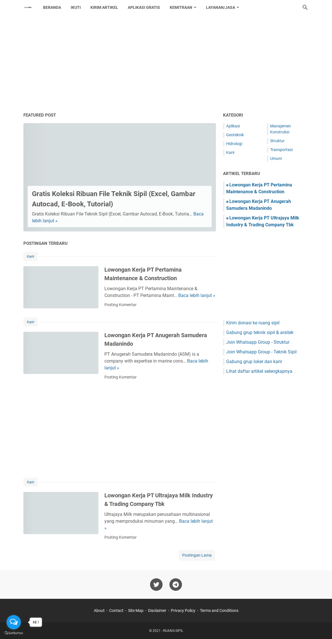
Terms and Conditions (219, 610)
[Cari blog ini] (305, 7)
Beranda (52, 7)
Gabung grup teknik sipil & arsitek (259, 332)
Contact (116, 610)
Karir (30, 256)
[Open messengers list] (14, 622)
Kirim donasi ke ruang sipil (253, 322)
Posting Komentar (120, 304)
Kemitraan (181, 7)
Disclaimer (157, 610)
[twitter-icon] (156, 584)
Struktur (277, 141)
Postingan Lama (197, 555)
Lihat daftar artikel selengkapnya (259, 371)
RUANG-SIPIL (173, 631)
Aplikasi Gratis (144, 7)
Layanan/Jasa (220, 7)
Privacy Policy (183, 610)
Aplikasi (233, 126)
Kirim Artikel (104, 7)
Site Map (135, 610)
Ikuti (76, 7)
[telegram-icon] (175, 584)
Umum (276, 158)
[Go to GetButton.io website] (14, 633)
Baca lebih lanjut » (196, 295)
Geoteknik (235, 135)
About (99, 610)
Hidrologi (234, 143)
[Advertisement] (166, 63)
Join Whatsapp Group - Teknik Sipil (261, 352)
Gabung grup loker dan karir (254, 361)
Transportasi (281, 149)
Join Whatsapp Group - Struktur (258, 342)
